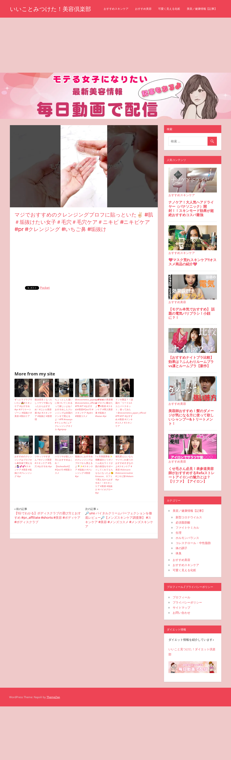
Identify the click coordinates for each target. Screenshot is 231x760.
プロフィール (181, 614)
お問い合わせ (181, 630)
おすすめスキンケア (25, 26)
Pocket (45, 305)
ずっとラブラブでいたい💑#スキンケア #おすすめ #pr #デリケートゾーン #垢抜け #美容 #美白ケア (23, 425)
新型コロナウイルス (189, 534)
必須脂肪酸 (183, 540)
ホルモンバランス (187, 555)
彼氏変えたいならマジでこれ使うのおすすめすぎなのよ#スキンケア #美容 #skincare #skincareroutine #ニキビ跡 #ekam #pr (124, 485)
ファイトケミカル (187, 545)
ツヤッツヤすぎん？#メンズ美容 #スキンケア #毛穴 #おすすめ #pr (43, 478)
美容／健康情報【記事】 (111, 26)
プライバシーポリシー (187, 620)
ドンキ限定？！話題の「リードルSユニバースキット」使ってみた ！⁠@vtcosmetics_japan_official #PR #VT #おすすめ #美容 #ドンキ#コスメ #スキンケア (124, 430)
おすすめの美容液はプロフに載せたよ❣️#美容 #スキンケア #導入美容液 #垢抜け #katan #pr (104, 425)
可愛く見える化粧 (79, 26)
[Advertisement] (116, 62)
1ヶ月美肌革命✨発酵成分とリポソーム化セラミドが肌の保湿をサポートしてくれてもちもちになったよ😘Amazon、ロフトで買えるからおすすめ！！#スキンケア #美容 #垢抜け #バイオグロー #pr (104, 492)
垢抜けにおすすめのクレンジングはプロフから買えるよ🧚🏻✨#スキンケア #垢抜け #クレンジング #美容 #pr (84, 483)
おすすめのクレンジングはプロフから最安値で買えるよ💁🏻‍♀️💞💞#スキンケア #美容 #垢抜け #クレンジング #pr (23, 483)
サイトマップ (181, 625)
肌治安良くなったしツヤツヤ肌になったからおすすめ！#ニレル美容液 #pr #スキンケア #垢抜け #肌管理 (43, 426)
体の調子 (181, 565)
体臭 (178, 570)
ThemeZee (53, 714)
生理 (178, 550)
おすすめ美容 (53, 26)
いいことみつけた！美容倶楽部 (52, 8)
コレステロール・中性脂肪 (193, 560)
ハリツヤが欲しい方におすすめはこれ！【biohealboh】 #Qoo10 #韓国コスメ (63, 482)
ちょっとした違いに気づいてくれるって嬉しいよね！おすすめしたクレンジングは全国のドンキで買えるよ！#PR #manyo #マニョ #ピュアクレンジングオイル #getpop (63, 431)
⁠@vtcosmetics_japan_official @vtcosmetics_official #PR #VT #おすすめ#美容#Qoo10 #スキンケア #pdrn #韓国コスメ (84, 425)
